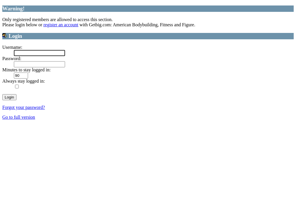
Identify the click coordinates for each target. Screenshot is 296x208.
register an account (60, 24)
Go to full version (18, 117)
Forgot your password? (23, 107)
